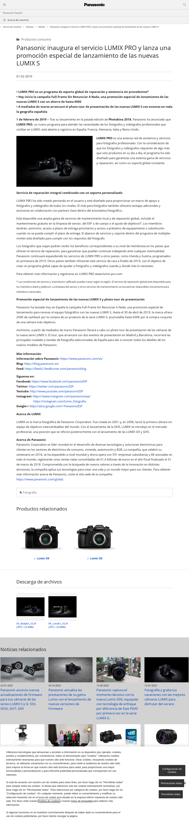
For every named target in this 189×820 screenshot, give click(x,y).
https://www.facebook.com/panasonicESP (59, 381)
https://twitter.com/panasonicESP (51, 386)
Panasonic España (12, 12)
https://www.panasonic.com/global (39, 479)
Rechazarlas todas (171, 783)
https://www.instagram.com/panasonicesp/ (61, 396)
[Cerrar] (185, 783)
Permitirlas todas (170, 794)
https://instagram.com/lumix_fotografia (59, 401)
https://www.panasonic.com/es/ (81, 358)
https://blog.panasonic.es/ (41, 363)
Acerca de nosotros (18, 20)
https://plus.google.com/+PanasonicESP (56, 406)
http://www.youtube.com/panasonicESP (56, 391)
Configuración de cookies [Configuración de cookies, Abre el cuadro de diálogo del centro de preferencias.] (172, 770)
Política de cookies (49, 801)
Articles (41, 27)
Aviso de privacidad (82, 801)
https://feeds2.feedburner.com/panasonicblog (55, 369)
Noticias (30, 27)
